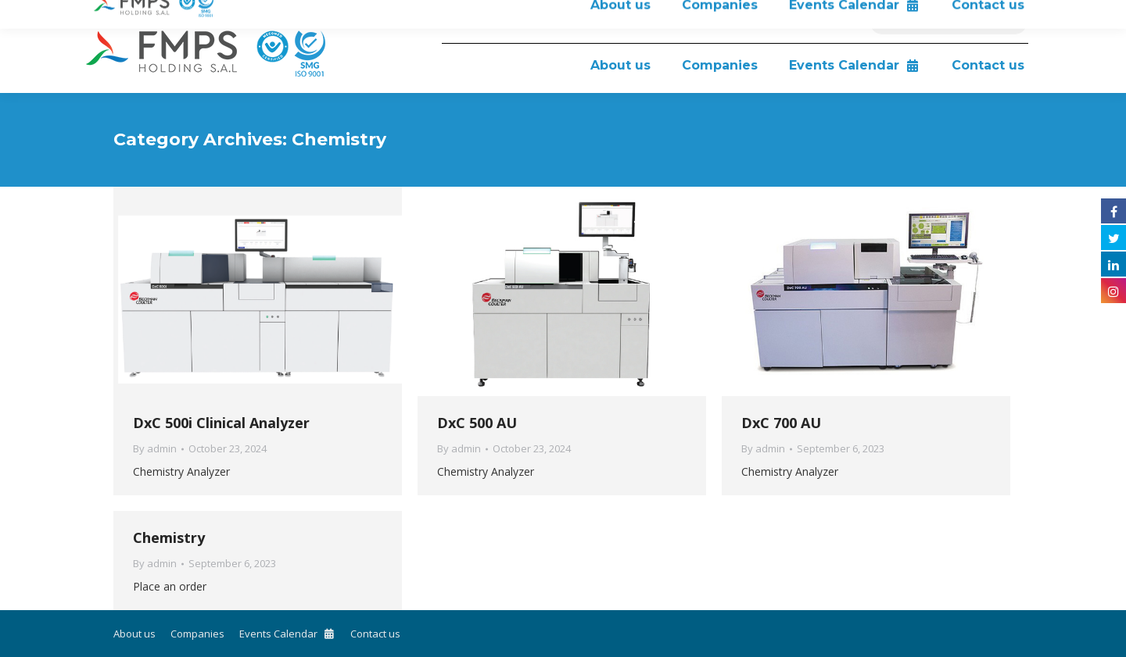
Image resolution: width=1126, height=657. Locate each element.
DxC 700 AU (781, 422)
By (155, 448)
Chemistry (169, 537)
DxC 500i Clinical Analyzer (221, 422)
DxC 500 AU (477, 422)
